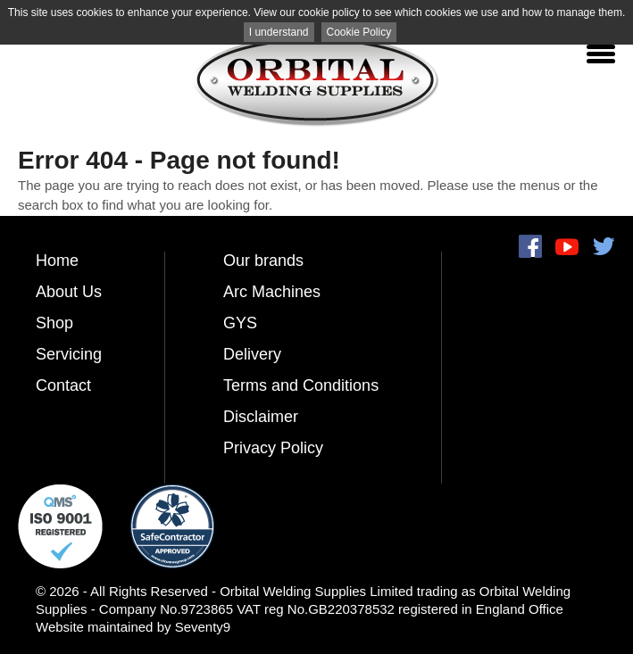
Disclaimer (260, 417)
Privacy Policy (273, 448)
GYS (240, 323)
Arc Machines (272, 292)
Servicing (69, 354)
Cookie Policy (359, 32)
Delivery (252, 354)
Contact (63, 385)
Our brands (263, 260)
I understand (279, 32)
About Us (69, 292)
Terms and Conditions (301, 385)
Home (57, 260)
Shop (54, 323)
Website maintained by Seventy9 (133, 626)
